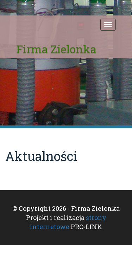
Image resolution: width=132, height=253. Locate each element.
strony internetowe (68, 222)
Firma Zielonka (56, 49)
